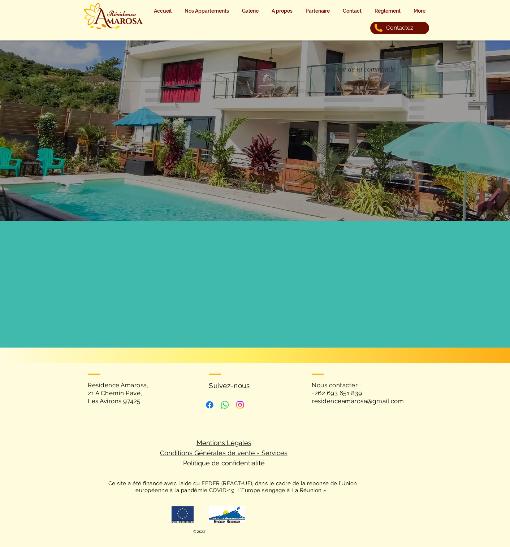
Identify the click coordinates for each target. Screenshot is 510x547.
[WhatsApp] (225, 405)
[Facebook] (210, 405)
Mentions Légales (223, 443)
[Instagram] (240, 405)
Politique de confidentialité (224, 463)
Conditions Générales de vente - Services (224, 453)
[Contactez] (399, 28)
